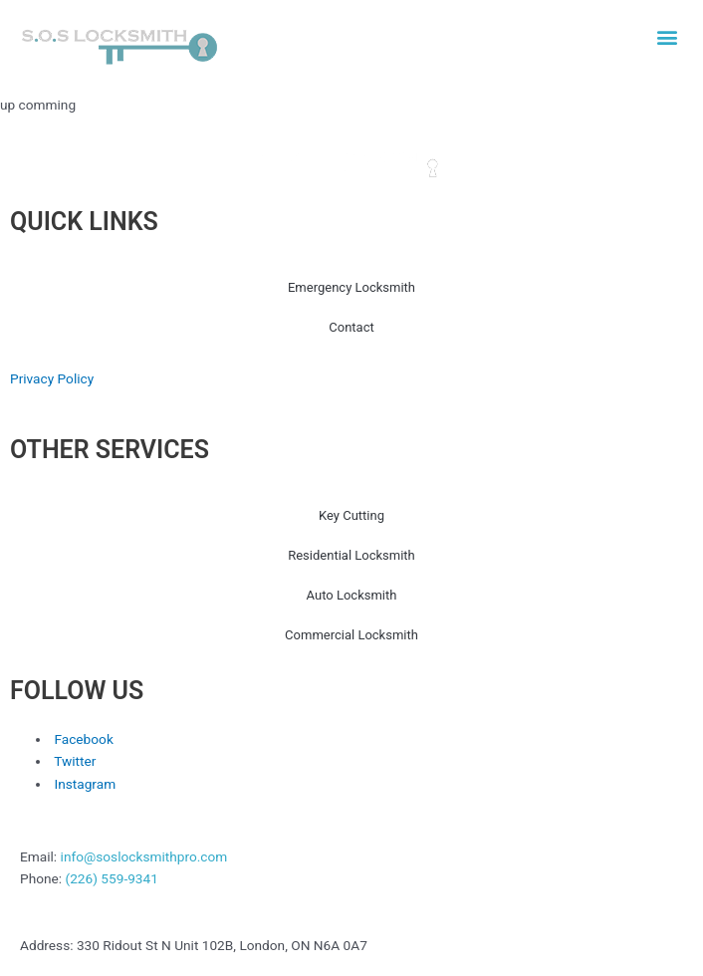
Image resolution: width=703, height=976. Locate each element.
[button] (666, 36)
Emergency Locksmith (351, 287)
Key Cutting (351, 515)
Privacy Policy (52, 378)
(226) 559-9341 (111, 878)
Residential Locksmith (351, 555)
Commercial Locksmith (351, 634)
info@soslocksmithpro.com (144, 856)
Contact (351, 327)
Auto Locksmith (352, 595)
